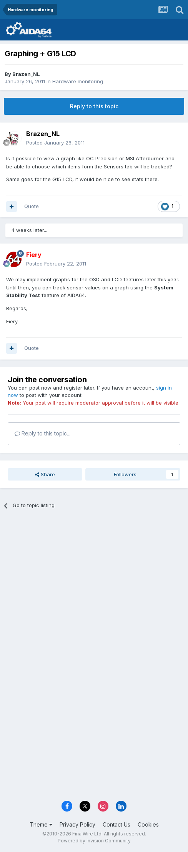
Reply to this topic (94, 106)
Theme (41, 824)
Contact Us (116, 824)
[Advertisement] (94, 573)
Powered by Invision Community (94, 841)
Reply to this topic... (42, 433)
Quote (31, 206)
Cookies (148, 824)
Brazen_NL (26, 74)
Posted (55, 142)
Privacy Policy (77, 824)
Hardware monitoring (77, 81)
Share (45, 474)
